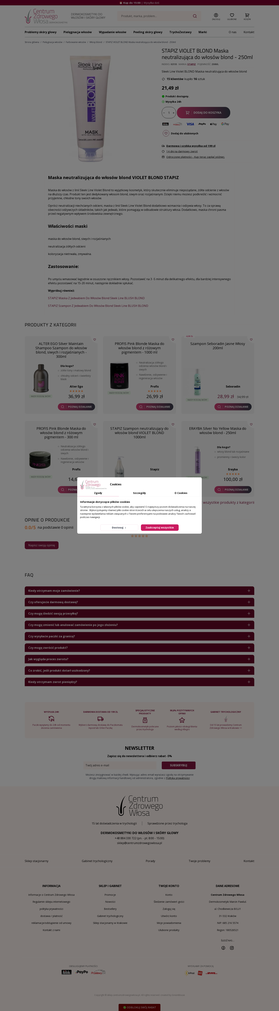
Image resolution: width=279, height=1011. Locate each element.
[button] (216, 16)
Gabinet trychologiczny (110, 916)
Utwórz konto (169, 916)
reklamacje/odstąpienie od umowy (51, 923)
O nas (232, 32)
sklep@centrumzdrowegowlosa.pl (139, 843)
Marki (203, 32)
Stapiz (191, 64)
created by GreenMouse (172, 995)
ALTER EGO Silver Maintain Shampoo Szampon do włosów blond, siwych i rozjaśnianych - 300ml (61, 350)
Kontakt (249, 32)
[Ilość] (169, 112)
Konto (168, 894)
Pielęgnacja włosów (78, 32)
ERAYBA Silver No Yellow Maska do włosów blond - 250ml (217, 430)
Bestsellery (110, 909)
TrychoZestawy (180, 32)
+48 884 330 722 (125, 838)
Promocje (110, 894)
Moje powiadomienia (169, 923)
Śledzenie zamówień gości (169, 901)
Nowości (110, 901)
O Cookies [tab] (181, 493)
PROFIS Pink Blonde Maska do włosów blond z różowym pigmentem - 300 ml (61, 432)
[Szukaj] (159, 16)
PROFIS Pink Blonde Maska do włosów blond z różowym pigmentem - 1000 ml (139, 348)
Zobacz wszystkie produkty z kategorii (222, 502)
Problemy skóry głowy (40, 32)
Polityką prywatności (178, 778)
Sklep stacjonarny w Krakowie (110, 923)
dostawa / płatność (51, 916)
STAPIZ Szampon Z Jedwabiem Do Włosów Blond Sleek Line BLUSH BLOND (98, 306)
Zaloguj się (169, 909)
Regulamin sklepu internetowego (51, 901)
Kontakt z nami (51, 930)
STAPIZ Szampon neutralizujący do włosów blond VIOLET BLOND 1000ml (139, 432)
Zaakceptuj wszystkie (160, 527)
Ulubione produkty (168, 930)
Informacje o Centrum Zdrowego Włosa (51, 894)
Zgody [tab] (98, 493)
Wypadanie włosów (112, 32)
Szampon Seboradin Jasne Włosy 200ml (217, 345)
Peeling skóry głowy (147, 32)
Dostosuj (119, 527)
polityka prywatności (51, 909)
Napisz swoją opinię (41, 545)
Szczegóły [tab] (139, 493)
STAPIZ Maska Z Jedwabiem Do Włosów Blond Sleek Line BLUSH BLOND (96, 298)
